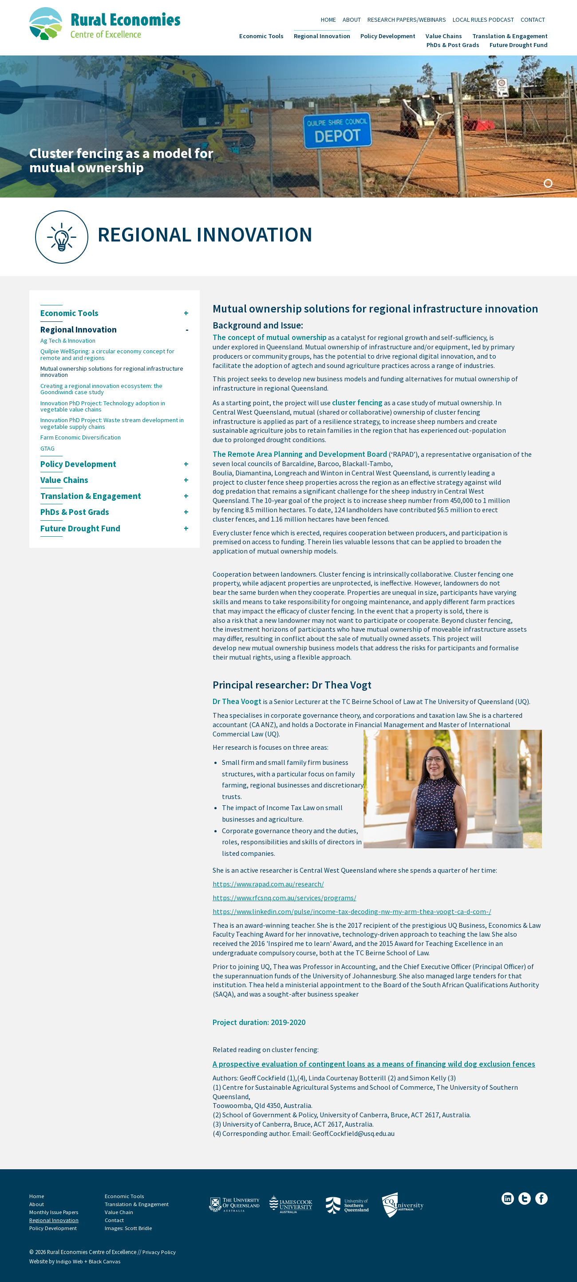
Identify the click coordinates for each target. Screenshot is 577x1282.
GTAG (47, 448)
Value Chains (444, 35)
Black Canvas (105, 1261)
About (352, 19)
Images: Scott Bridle (128, 1228)
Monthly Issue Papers (54, 1212)
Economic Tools (261, 35)
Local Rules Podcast (483, 19)
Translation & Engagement (510, 35)
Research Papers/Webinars (407, 19)
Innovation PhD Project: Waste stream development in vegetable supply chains (112, 423)
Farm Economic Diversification (80, 437)
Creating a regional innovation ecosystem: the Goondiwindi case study (101, 389)
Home (328, 19)
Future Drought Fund (519, 44)
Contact (533, 19)
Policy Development (387, 35)
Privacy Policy (159, 1252)
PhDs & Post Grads (453, 44)
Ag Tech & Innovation (67, 340)
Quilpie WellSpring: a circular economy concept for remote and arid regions (107, 354)
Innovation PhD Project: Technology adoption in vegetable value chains (102, 406)
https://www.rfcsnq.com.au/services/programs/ (284, 897)
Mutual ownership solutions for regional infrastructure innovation (111, 371)
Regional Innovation (322, 35)
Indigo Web (70, 1261)
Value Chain (119, 1212)
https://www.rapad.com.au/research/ (268, 884)
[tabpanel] (288, 126)
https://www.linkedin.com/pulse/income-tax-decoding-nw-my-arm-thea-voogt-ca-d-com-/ (352, 911)
